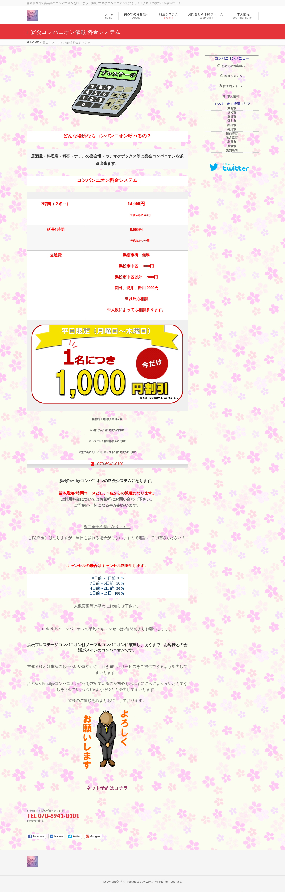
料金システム (233, 76)
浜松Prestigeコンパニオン (137, 882)
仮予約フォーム (233, 86)
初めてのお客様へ (233, 66)
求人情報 (233, 96)
